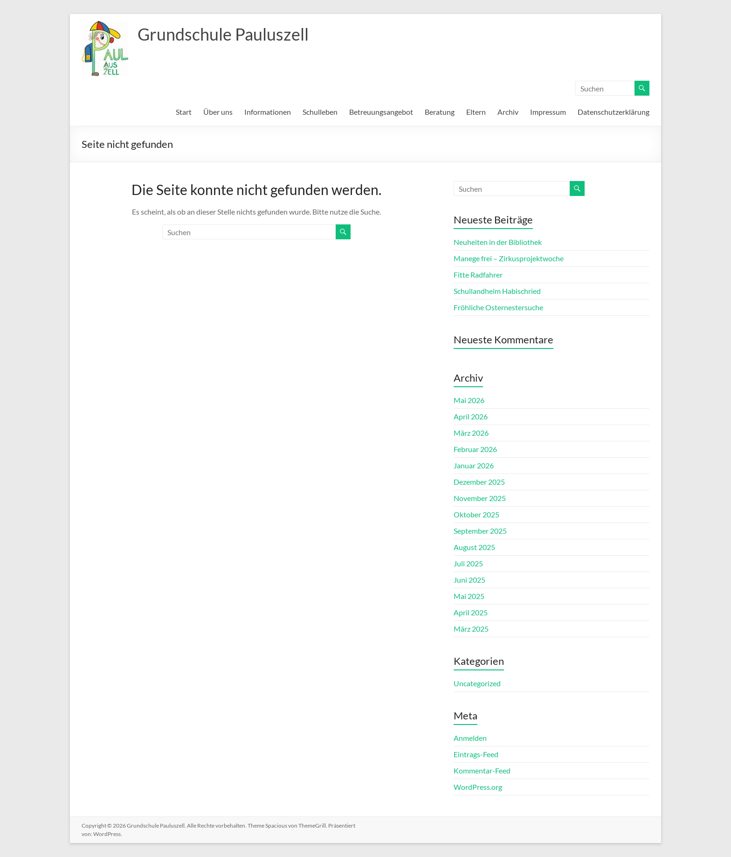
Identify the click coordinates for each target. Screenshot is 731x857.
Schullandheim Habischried (497, 290)
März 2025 (471, 628)
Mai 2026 (469, 400)
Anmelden (470, 737)
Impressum (548, 111)
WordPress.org (478, 786)
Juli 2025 (468, 563)
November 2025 (480, 498)
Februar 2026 (475, 449)
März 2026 (471, 432)
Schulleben (320, 111)
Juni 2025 (469, 579)
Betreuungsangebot (381, 111)
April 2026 (471, 416)
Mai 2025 (469, 596)
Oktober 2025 (476, 514)
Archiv (507, 111)
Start (184, 111)
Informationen (267, 111)
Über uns (218, 111)
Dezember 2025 (479, 481)
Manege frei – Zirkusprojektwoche (509, 258)
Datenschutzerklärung (613, 111)
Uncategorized (477, 683)
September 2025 (480, 530)
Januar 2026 (474, 465)
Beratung (440, 111)
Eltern (476, 111)
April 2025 (471, 612)
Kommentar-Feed (482, 770)
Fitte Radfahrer (478, 274)
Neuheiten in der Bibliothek (498, 241)
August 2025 (474, 547)
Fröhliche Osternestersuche (498, 307)
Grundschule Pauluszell (223, 34)
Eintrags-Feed (476, 754)
